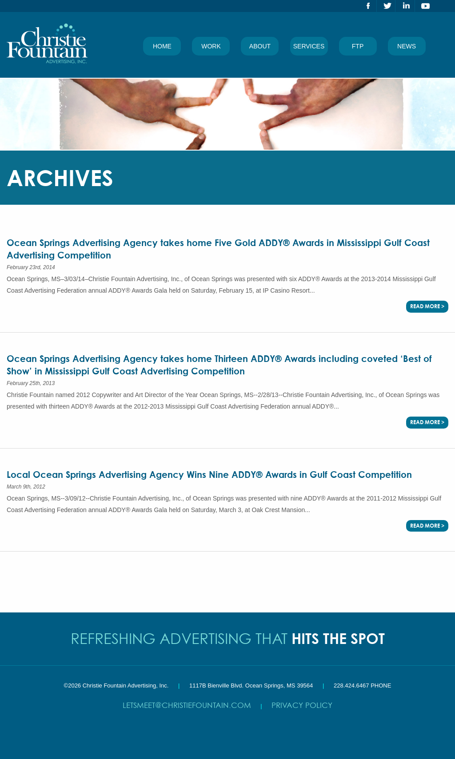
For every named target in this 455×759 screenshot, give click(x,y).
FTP (357, 46)
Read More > (427, 306)
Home (162, 46)
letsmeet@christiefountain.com (187, 705)
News (406, 46)
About (260, 46)
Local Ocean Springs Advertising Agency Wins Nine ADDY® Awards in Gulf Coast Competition (209, 474)
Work (211, 46)
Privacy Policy (301, 705)
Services (309, 46)
